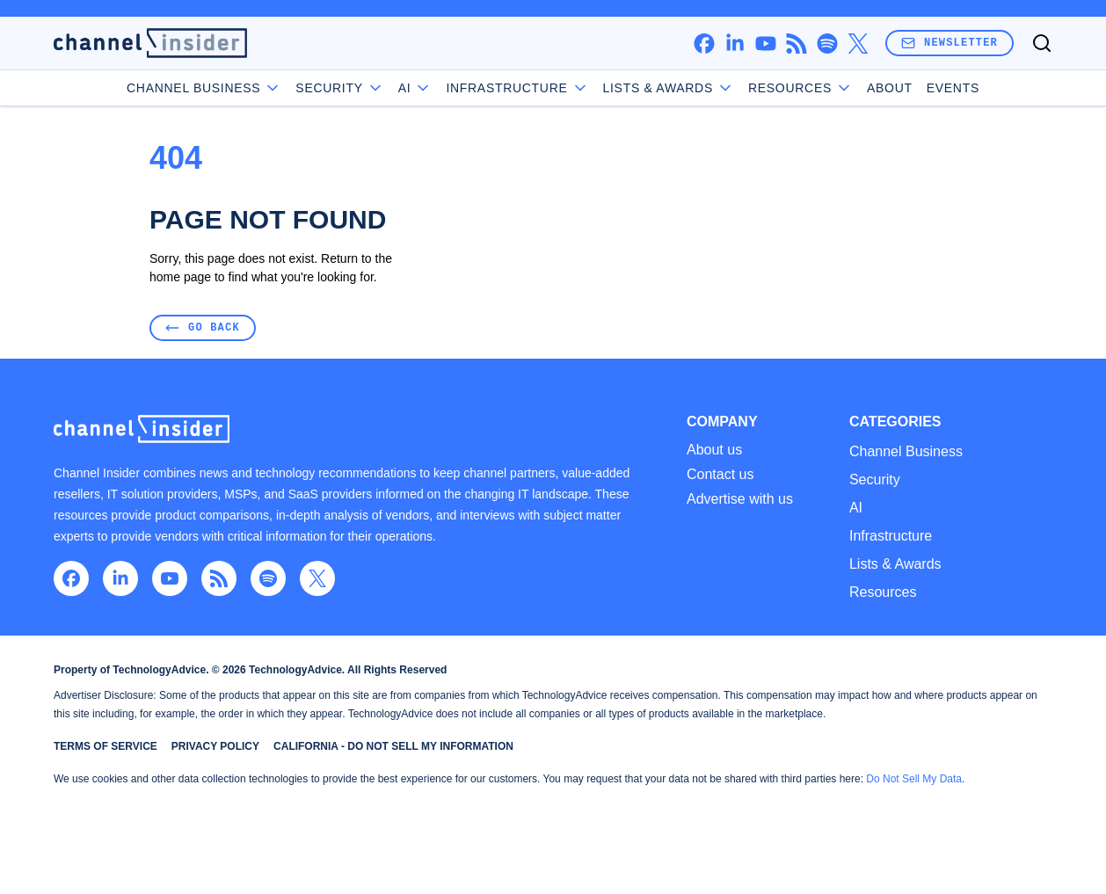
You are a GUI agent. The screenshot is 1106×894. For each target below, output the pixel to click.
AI (415, 87)
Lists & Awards (895, 563)
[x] (858, 43)
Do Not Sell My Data (914, 779)
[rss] (796, 43)
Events (953, 88)
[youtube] (765, 43)
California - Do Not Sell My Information (393, 746)
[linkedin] (734, 43)
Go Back (202, 327)
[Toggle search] (1041, 43)
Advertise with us (740, 499)
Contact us (720, 475)
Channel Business (204, 87)
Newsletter (949, 42)
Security (339, 87)
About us (714, 450)
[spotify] (827, 43)
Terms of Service (105, 746)
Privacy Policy (215, 746)
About (890, 88)
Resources (882, 592)
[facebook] (704, 43)
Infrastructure (517, 87)
